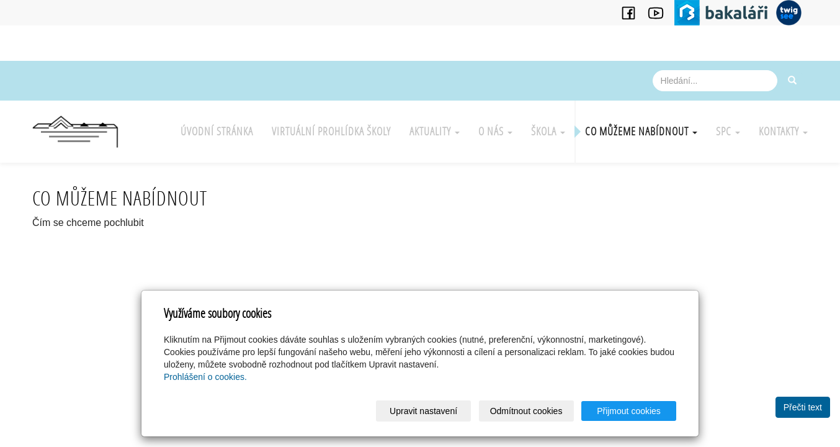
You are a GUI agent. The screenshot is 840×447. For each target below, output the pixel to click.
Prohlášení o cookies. (205, 377)
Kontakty (783, 131)
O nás (495, 131)
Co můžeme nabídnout (641, 131)
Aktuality (434, 131)
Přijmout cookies (629, 411)
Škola (548, 131)
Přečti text (803, 407)
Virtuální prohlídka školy (331, 131)
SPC (728, 131)
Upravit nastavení (423, 411)
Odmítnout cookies (526, 411)
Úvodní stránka (217, 131)
